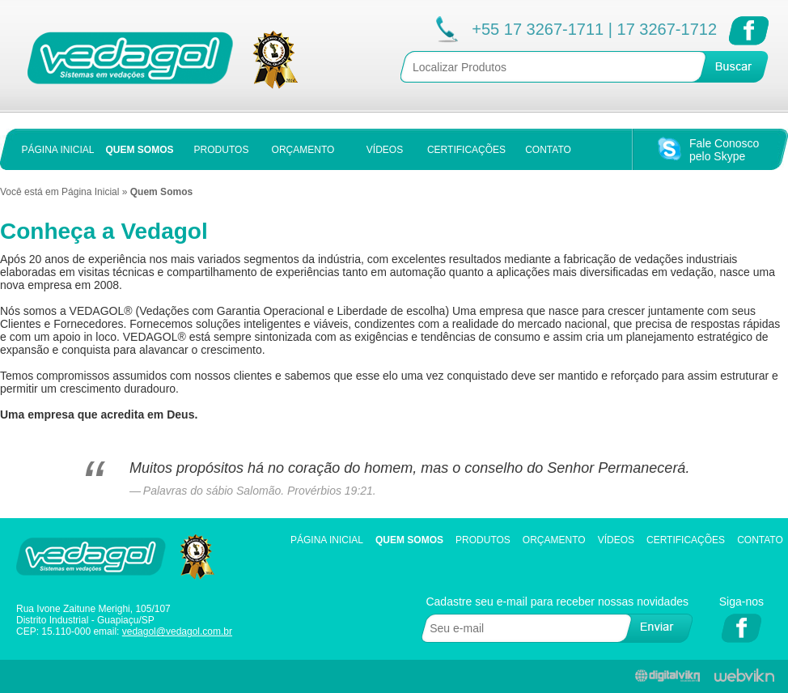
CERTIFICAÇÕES (466, 149)
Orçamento (554, 540)
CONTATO (548, 149)
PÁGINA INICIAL (57, 149)
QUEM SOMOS (139, 149)
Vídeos (616, 540)
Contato (760, 540)
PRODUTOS (221, 149)
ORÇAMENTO (303, 149)
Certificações (685, 540)
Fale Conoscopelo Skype (724, 150)
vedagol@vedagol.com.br (177, 631)
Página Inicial (90, 192)
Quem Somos (409, 540)
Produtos (483, 540)
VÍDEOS (384, 149)
